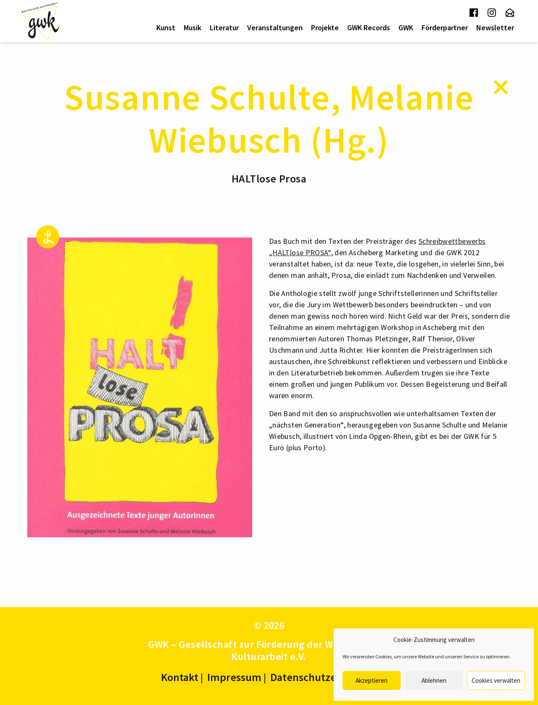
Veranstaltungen (275, 27)
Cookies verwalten (496, 680)
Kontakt (179, 677)
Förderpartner (445, 27)
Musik (192, 27)
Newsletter (495, 27)
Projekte (325, 27)
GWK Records (368, 27)
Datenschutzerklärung (323, 677)
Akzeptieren (372, 680)
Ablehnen (434, 680)
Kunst (165, 27)
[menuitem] (165, 27)
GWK (405, 27)
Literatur (224, 27)
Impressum (234, 677)
